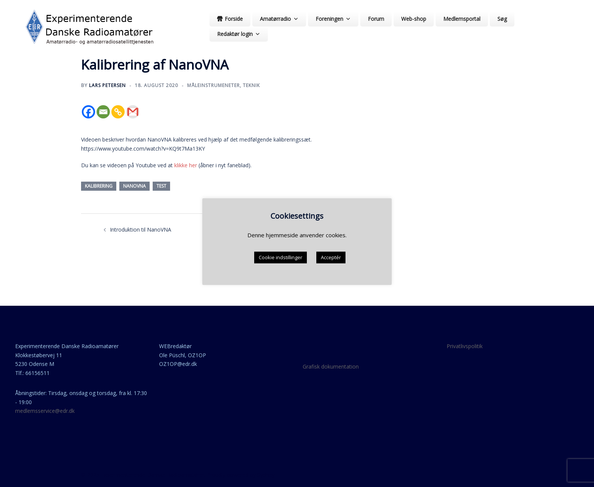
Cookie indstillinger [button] (280, 257)
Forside (234, 18)
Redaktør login (238, 33)
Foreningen (333, 18)
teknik (251, 85)
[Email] (103, 111)
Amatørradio (279, 18)
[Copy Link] (118, 111)
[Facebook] (88, 111)
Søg (502, 18)
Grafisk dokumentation (331, 366)
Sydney (266, 474)
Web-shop (413, 18)
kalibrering (99, 186)
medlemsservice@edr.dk (45, 410)
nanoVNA (134, 186)
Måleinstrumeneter (213, 85)
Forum (376, 18)
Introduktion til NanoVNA (140, 229)
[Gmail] (132, 111)
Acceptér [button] (331, 257)
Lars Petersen (107, 85)
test (161, 186)
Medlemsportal (461, 18)
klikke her (185, 165)
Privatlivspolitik (465, 346)
